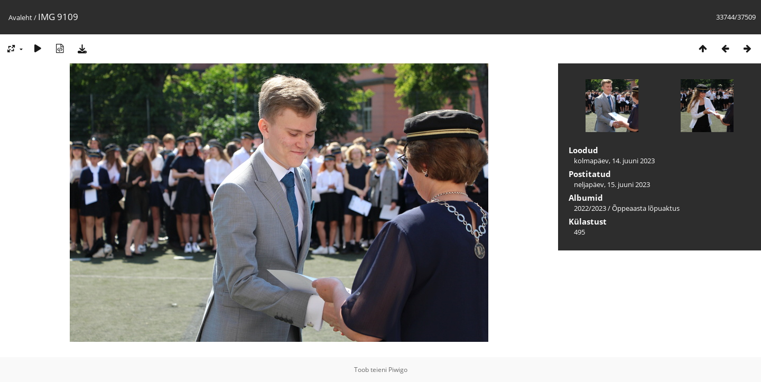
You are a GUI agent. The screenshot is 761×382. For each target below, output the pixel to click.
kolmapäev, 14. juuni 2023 (614, 160)
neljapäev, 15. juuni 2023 (612, 184)
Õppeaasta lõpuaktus (646, 208)
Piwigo (397, 369)
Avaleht (20, 17)
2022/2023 (590, 208)
